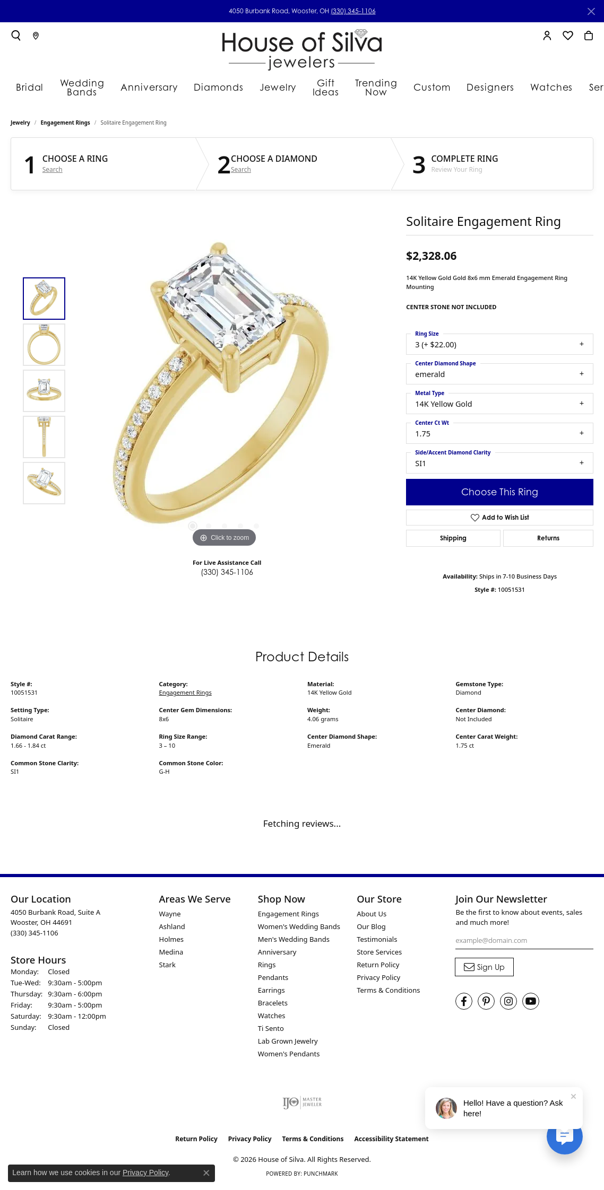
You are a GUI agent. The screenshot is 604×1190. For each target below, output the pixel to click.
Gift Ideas (283, 86)
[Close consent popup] (206, 1173)
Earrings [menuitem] (271, 992)
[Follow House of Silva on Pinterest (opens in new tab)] (486, 1003)
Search (52, 172)
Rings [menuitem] (267, 967)
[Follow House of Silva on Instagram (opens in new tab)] (508, 1003)
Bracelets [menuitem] (273, 1005)
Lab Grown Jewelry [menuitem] (288, 1043)
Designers (429, 86)
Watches (482, 86)
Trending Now (328, 86)
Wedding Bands (71, 86)
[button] (16, 35)
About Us (371, 916)
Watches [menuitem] (272, 1017)
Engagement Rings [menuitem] (288, 916)
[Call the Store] (34, 935)
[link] (36, 35)
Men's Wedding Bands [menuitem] (294, 941)
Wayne (170, 916)
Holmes (171, 941)
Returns (548, 541)
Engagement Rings (65, 125)
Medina (171, 954)
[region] (224, 393)
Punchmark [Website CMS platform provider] (321, 1176)
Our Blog (371, 928)
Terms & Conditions (388, 992)
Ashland (172, 928)
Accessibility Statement (391, 1140)
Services (533, 86)
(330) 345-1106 (353, 11)
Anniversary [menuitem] (277, 954)
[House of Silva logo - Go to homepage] (302, 47)
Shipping (453, 541)
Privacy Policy (378, 979)
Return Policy (378, 967)
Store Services (379, 954)
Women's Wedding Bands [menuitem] (299, 928)
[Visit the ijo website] (302, 1104)
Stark (167, 967)
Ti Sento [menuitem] (271, 1030)
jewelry (20, 125)
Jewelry (240, 86)
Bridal (25, 86)
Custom (378, 86)
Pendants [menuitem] (273, 979)
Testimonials (377, 941)
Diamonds (188, 86)
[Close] (591, 11)
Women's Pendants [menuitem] (289, 1056)
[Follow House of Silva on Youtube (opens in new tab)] (530, 1003)
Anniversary (128, 86)
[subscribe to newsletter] (484, 969)
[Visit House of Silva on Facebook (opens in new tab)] (463, 1003)
